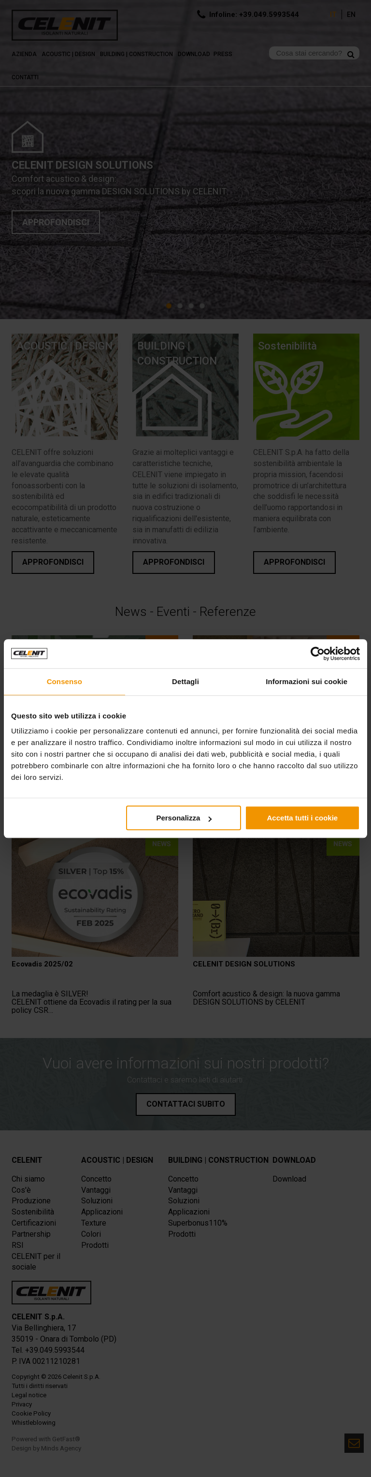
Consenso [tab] (64, 681)
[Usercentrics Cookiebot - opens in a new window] (317, 653)
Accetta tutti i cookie (302, 818)
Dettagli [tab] (185, 681)
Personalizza (184, 818)
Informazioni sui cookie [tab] (306, 681)
